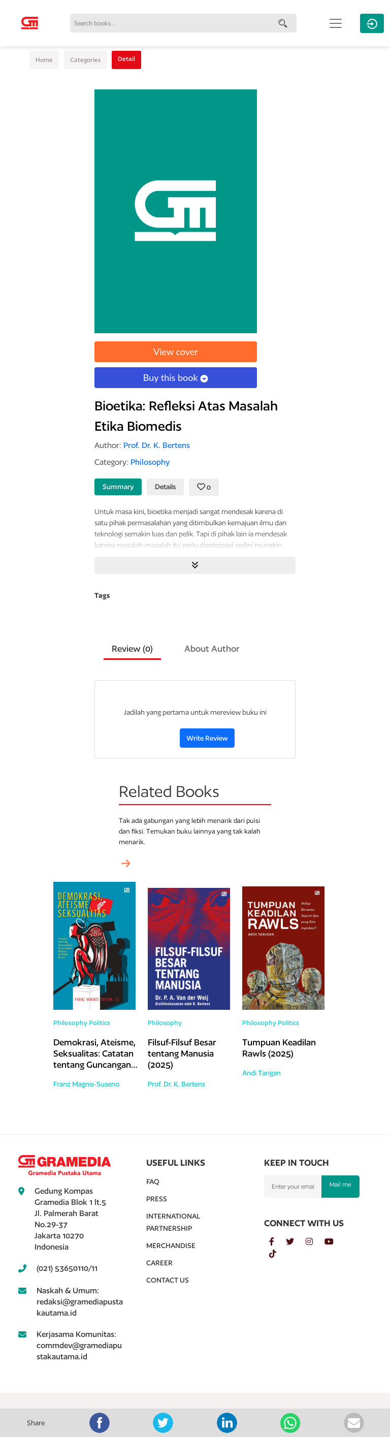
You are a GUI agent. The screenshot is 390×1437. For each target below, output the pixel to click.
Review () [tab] (132, 648)
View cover (175, 351)
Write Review (207, 738)
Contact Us (167, 1280)
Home (44, 59)
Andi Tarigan (261, 1073)
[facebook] (277, 1242)
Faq (152, 1181)
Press (156, 1199)
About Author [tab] (212, 648)
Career (159, 1263)
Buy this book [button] (175, 377)
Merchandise (171, 1245)
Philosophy (70, 1023)
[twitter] (296, 1242)
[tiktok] (277, 1254)
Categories (85, 59)
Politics (99, 1023)
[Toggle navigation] (335, 23)
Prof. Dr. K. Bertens (176, 1084)
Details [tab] (165, 487)
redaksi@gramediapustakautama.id (80, 1307)
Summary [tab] (118, 487)
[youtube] (334, 1242)
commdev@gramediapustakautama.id (79, 1350)
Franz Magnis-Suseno (86, 1084)
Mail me (340, 1184)
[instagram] (315, 1242)
